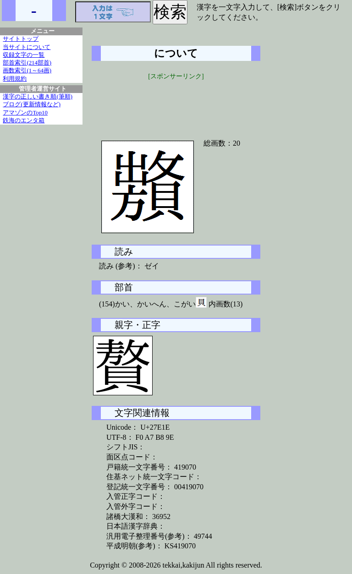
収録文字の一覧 (23, 55)
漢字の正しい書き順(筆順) (37, 96)
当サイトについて (26, 47)
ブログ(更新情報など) (31, 104)
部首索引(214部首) (27, 63)
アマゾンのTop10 (25, 112)
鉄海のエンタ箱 (23, 120)
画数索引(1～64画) (27, 70)
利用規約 (15, 79)
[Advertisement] (176, 104)
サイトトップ (20, 39)
